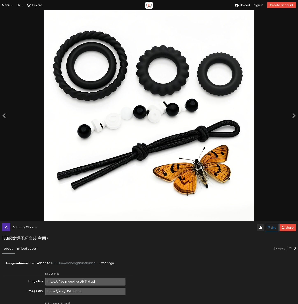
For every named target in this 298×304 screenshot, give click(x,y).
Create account (281, 5)
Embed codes (27, 249)
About (8, 249)
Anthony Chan (24, 227)
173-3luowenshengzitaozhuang (73, 263)
